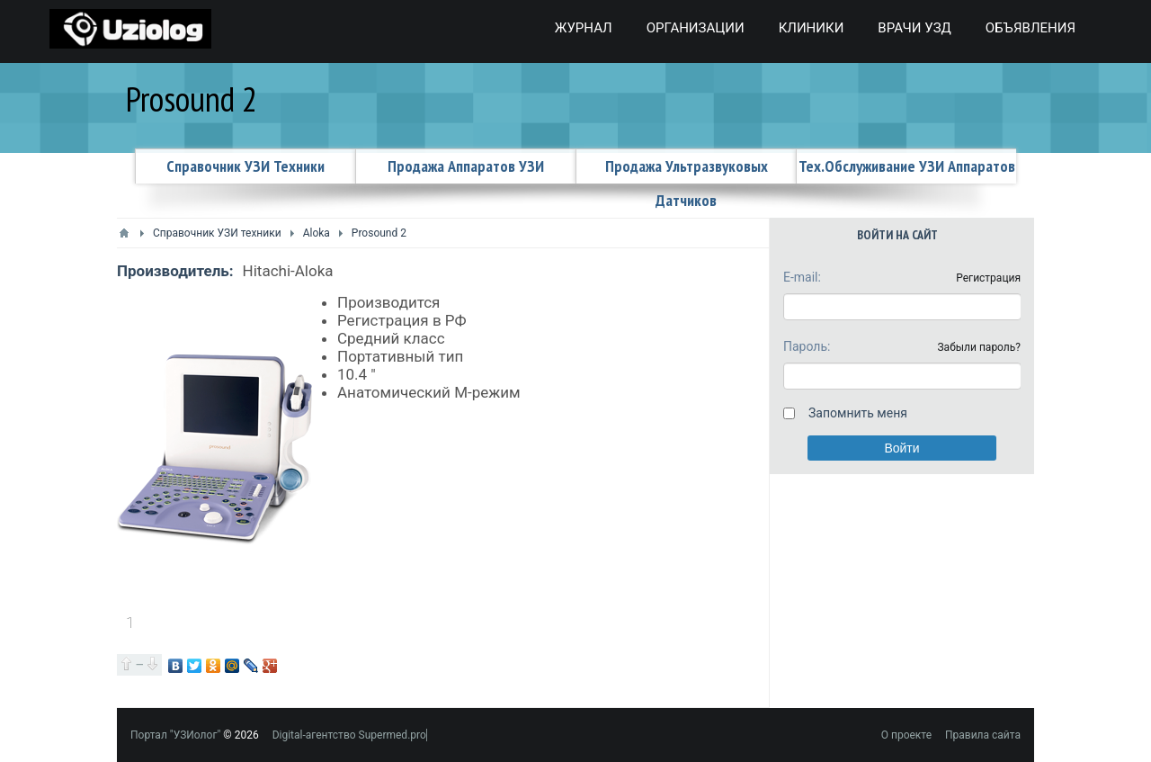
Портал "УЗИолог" (175, 735)
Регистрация (988, 278)
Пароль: (806, 346)
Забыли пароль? (979, 347)
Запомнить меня (857, 413)
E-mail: (802, 277)
